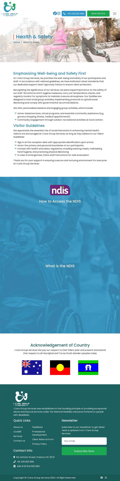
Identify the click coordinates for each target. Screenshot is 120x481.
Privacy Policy (39, 443)
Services (17, 436)
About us (18, 427)
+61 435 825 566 (73, 13)
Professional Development (39, 433)
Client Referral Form (43, 439)
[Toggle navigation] (114, 14)
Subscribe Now (84, 451)
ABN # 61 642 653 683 (26, 466)
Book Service (98, 13)
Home (16, 42)
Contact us (19, 440)
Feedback (37, 427)
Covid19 (17, 431)
